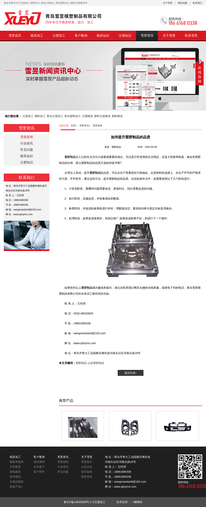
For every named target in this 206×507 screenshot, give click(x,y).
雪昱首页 (15, 35)
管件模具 (15, 476)
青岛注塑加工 (55, 116)
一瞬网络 (135, 502)
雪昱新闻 (97, 125)
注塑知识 (125, 35)
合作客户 (39, 466)
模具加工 (37, 35)
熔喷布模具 (17, 461)
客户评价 (39, 471)
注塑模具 (87, 116)
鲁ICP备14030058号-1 (77, 502)
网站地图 (182, 3)
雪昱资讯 (147, 35)
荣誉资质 (86, 476)
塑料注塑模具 (102, 116)
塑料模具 (117, 116)
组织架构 (86, 471)
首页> (75, 125)
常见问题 (26, 149)
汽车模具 (15, 466)
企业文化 (86, 466)
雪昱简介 (86, 461)
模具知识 (103, 35)
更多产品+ (16, 486)
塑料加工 (40, 116)
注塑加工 (59, 35)
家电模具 (15, 471)
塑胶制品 (81, 363)
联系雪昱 (191, 35)
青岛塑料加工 (72, 116)
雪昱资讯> (86, 125)
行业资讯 (26, 143)
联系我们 (197, 3)
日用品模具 (17, 481)
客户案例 (81, 35)
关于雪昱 (167, 3)
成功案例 (39, 461)
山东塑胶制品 (96, 363)
